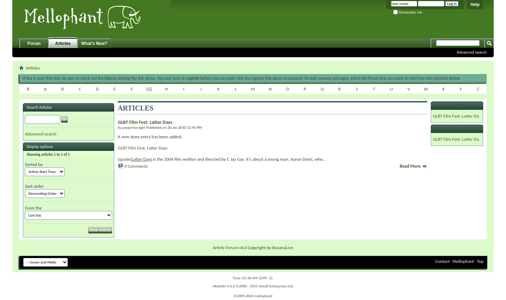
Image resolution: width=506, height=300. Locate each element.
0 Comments (136, 166)
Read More (413, 166)
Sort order (34, 186)
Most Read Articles (451, 105)
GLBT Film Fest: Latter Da (456, 116)
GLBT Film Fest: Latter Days (142, 148)
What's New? (94, 43)
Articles (63, 43)
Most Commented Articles (457, 128)
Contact (442, 261)
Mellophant (463, 261)
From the (33, 208)
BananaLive (282, 247)
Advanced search (472, 52)
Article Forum (225, 247)
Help (475, 4)
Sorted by (34, 164)
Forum (33, 43)
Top (480, 261)
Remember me (407, 12)
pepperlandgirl (133, 127)
